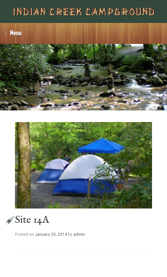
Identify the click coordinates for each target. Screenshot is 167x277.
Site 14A (32, 220)
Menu (13, 33)
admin (79, 234)
